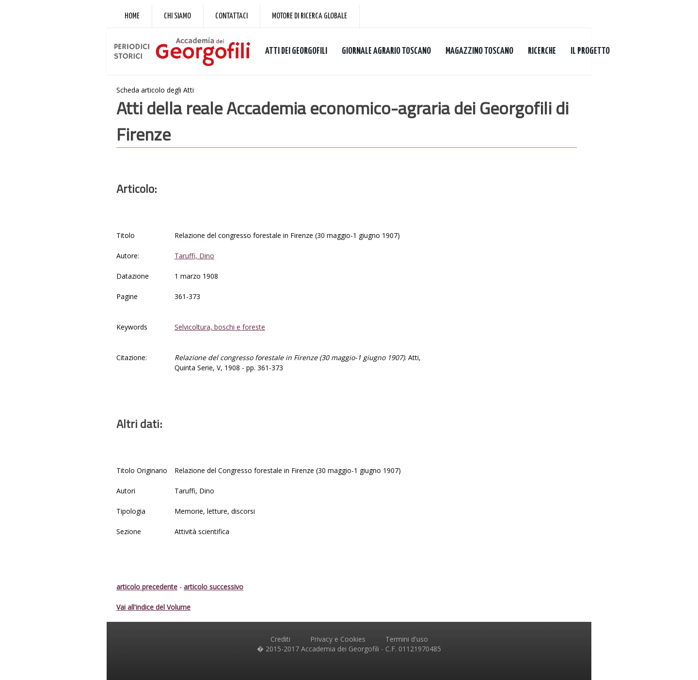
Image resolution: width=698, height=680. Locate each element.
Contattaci (231, 16)
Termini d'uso (406, 639)
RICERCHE (542, 51)
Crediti (280, 639)
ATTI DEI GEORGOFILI (296, 51)
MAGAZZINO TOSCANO (479, 51)
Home (132, 16)
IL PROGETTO (590, 51)
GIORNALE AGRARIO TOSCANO (386, 51)
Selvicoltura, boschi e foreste (219, 327)
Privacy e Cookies (337, 639)
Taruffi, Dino (194, 255)
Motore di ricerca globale (309, 16)
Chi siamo (177, 16)
